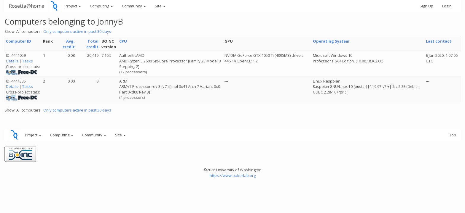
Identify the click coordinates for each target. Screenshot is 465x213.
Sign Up (426, 6)
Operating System (331, 41)
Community (134, 6)
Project (73, 6)
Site (160, 6)
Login (447, 6)
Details (12, 61)
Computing (101, 6)
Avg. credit (69, 43)
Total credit (92, 43)
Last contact (438, 41)
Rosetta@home (26, 5)
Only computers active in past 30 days (77, 31)
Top (452, 135)
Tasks (27, 61)
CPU (123, 41)
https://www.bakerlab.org (233, 175)
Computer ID (18, 41)
